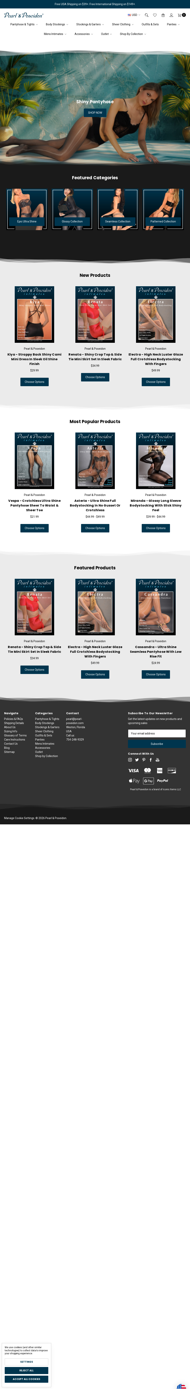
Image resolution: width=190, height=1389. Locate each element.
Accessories (84, 34)
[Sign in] (169, 15)
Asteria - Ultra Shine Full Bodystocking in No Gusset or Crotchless (80, 505)
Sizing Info (10, 746)
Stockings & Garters (90, 24)
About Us (10, 742)
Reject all (26, 1370)
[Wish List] (152, 15)
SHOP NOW (95, 112)
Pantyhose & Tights (24, 24)
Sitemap (9, 767)
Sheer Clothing (122, 24)
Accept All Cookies (26, 1379)
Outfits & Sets (150, 24)
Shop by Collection (133, 34)
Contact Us (11, 759)
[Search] (144, 15)
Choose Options (26, 381)
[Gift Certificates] (161, 15)
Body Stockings (57, 24)
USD (134, 14)
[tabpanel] (34, 336)
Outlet (106, 34)
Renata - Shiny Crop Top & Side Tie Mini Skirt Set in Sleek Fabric (80, 356)
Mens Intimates (55, 34)
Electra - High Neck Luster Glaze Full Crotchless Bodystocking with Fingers (80, 652)
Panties (173, 24)
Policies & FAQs (13, 734)
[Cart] (179, 15)
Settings (26, 1361)
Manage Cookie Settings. (19, 818)
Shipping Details (14, 738)
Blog (7, 763)
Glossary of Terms (15, 750)
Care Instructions (14, 754)
